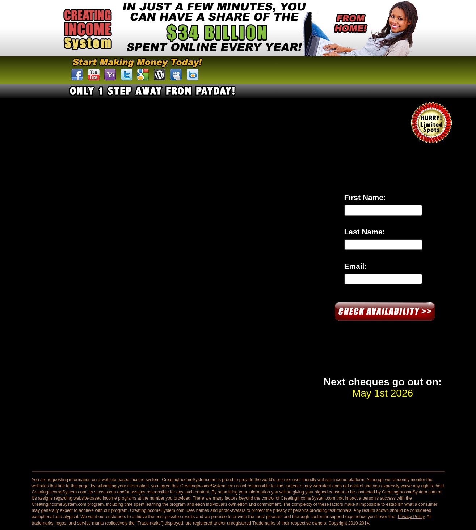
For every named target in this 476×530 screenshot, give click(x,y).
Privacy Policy (411, 516)
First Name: (365, 197)
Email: (355, 266)
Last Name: (364, 232)
